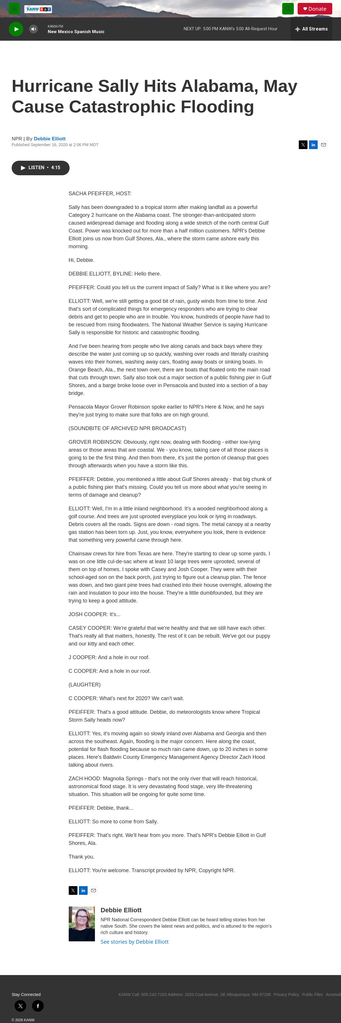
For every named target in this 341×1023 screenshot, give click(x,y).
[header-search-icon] (288, 9)
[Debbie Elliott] (82, 923)
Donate (317, 9)
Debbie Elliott (50, 139)
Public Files (312, 994)
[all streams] (311, 29)
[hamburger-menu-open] (14, 9)
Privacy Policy (286, 994)
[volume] (33, 29)
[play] (16, 29)
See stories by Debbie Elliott (135, 941)
